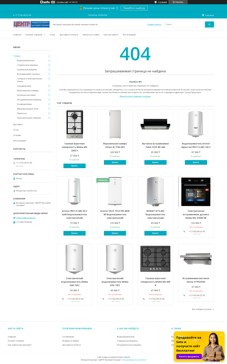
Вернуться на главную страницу (135, 96)
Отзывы (17, 135)
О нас (52, 34)
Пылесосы (22, 113)
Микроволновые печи (28, 108)
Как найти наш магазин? (20, 344)
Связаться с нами (90, 34)
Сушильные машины (27, 69)
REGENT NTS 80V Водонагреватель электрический (155, 214)
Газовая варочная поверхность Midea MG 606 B (155, 282)
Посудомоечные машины (29, 99)
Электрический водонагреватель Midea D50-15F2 (115, 282)
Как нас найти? (111, 34)
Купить (74, 166)
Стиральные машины (27, 65)
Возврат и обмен (70, 340)
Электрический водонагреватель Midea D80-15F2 (74, 282)
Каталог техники (16, 340)
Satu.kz (127, 357)
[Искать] (209, 24)
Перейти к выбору (134, 8)
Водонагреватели (25, 60)
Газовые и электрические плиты (29, 80)
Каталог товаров (34, 34)
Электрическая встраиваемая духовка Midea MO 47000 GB (196, 214)
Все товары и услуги (201, 309)
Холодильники (24, 86)
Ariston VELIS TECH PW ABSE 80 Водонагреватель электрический (115, 214)
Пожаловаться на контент (134, 360)
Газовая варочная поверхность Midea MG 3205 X (74, 147)
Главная (17, 34)
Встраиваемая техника (28, 74)
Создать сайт (62, 2)
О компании (68, 336)
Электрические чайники (29, 117)
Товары (17, 56)
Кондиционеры (24, 104)
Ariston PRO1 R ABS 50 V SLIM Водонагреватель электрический (74, 214)
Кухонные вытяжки (26, 95)
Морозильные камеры (28, 90)
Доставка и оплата (69, 34)
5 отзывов (162, 2)
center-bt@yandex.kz (26, 218)
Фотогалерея (129, 34)
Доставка (18, 124)
